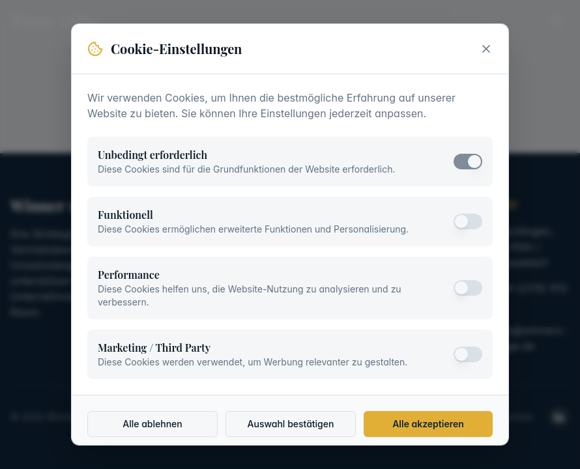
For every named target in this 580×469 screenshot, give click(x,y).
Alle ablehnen (152, 423)
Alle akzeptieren (428, 423)
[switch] (468, 161)
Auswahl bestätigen (291, 423)
